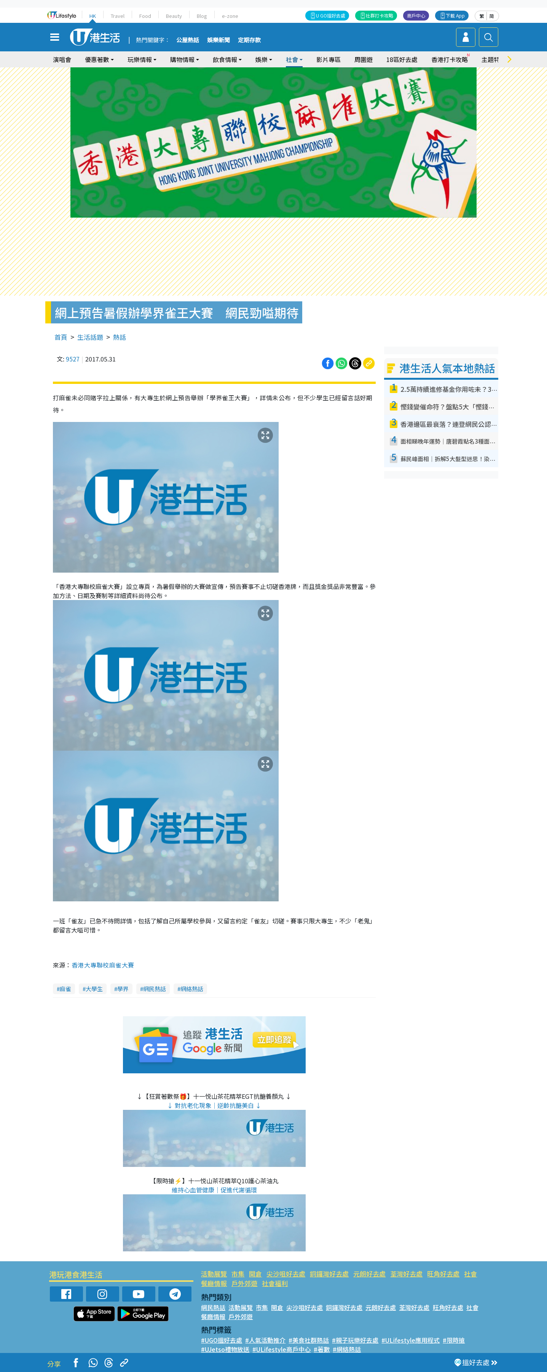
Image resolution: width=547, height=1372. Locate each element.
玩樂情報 (140, 59)
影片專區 (328, 59)
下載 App (455, 15)
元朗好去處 (369, 1273)
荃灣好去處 (406, 1273)
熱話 (119, 337)
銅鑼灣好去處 (329, 1273)
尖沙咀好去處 (285, 1273)
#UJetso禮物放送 (225, 1349)
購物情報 (182, 59)
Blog (202, 15)
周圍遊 (363, 59)
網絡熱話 (191, 989)
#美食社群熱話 (309, 1340)
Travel (117, 15)
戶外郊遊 (244, 1283)
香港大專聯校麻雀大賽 (103, 964)
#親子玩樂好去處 (355, 1340)
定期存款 (249, 40)
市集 (237, 1273)
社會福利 (275, 1283)
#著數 (322, 1349)
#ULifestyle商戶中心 (281, 1349)
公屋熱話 (187, 40)
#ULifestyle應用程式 (410, 1340)
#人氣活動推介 (265, 1340)
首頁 (60, 337)
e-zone (230, 15)
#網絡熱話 (347, 1349)
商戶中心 (416, 15)
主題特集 (494, 59)
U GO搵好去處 (330, 15)
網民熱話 (154, 989)
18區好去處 (402, 59)
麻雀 (65, 989)
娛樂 (261, 59)
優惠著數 (97, 59)
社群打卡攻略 (379, 15)
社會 (292, 59)
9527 (73, 358)
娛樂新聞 (218, 40)
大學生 (94, 989)
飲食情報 (225, 59)
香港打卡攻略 (449, 59)
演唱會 (62, 59)
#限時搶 (454, 1340)
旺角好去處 (443, 1273)
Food (145, 15)
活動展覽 (214, 1273)
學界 (123, 989)
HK (92, 15)
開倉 (255, 1273)
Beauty (174, 15)
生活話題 (90, 337)
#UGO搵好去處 (221, 1340)
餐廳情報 (214, 1283)
